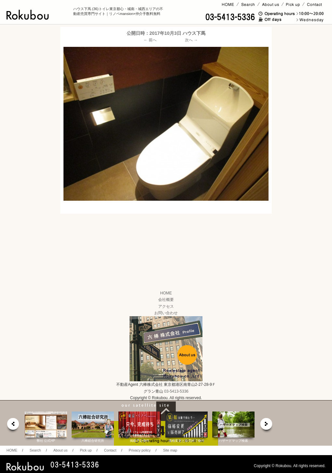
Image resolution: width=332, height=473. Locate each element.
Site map (170, 450)
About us (60, 450)
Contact (110, 450)
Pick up (85, 450)
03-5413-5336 (176, 391)
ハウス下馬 (194, 33)
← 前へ (150, 40)
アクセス (166, 306)
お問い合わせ (166, 313)
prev (13, 425)
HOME (166, 293)
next (266, 425)
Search (35, 450)
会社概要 (166, 299)
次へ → (191, 40)
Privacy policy (140, 450)
